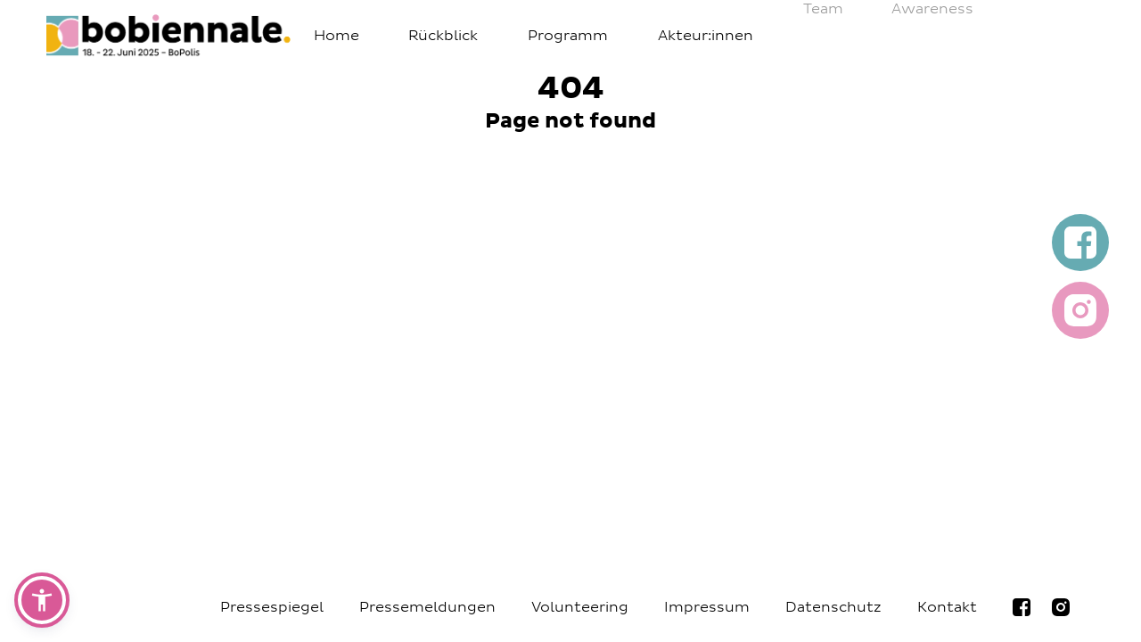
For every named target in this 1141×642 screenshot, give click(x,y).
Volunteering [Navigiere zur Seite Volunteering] (579, 607)
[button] (42, 600)
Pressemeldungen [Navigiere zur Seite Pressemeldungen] (427, 607)
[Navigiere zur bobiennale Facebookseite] (1021, 607)
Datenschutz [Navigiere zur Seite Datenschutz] (833, 607)
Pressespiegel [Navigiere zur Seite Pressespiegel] (272, 607)
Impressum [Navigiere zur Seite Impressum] (707, 607)
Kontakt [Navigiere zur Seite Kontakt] (947, 607)
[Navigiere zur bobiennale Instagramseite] (1061, 607)
